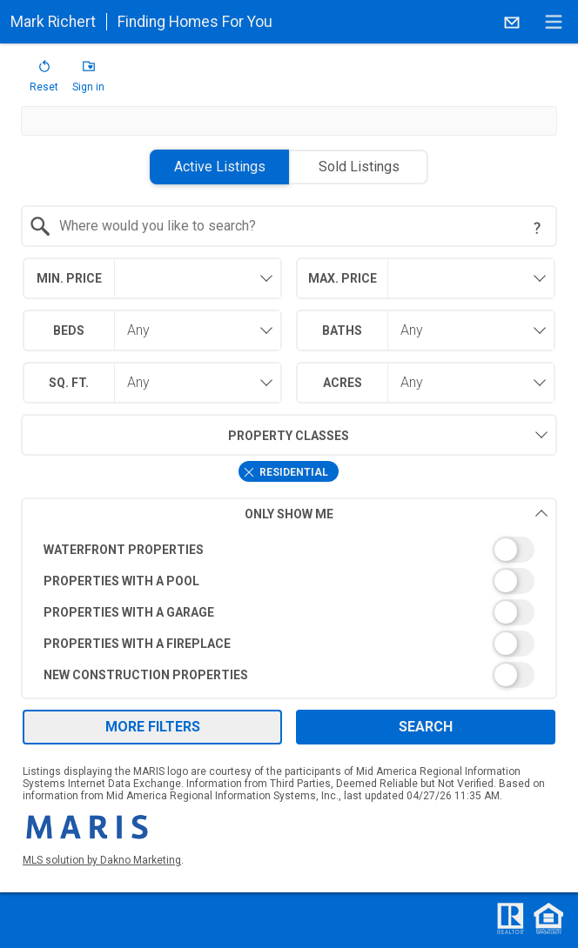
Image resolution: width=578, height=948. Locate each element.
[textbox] (299, 226)
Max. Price (342, 278)
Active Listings (219, 166)
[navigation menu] (554, 22)
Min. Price (69, 278)
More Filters (152, 726)
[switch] (288, 549)
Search (426, 726)
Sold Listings (359, 166)
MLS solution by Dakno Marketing (102, 860)
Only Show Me (396, 513)
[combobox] (288, 226)
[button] (44, 80)
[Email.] (511, 21)
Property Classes (185, 435)
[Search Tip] (537, 227)
